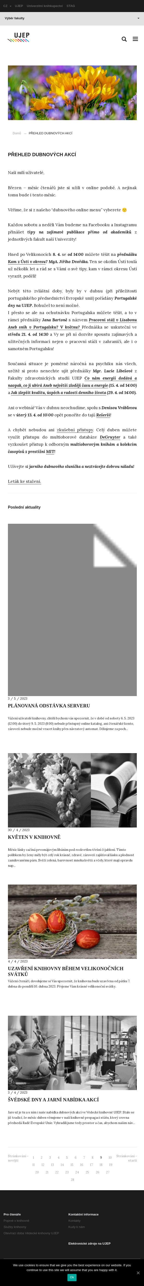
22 (57, 1172)
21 (47, 1172)
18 (101, 1165)
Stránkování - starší (126, 1158)
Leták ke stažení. (24, 481)
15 (72, 1165)
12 (43, 1165)
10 (110, 1158)
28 (72, 1180)
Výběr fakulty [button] (72, 18)
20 (37, 1172)
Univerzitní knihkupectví (45, 6)
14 (62, 1165)
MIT (50, 451)
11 (33, 1165)
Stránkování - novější (18, 1158)
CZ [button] (7, 6)
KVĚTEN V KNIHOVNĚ (34, 837)
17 (91, 1165)
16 (81, 1165)
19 (110, 1165)
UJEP (19, 6)
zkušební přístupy (75, 430)
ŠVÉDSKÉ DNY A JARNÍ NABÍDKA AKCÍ (53, 1099)
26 (97, 1172)
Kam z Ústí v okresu (27, 261)
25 (87, 1172)
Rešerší (103, 415)
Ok (72, 1277)
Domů (17, 133)
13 (52, 1165)
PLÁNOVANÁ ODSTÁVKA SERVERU (49, 705)
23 (67, 1172)
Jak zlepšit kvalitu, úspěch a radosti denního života (58, 392)
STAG (70, 6)
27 (107, 1172)
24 (77, 1172)
